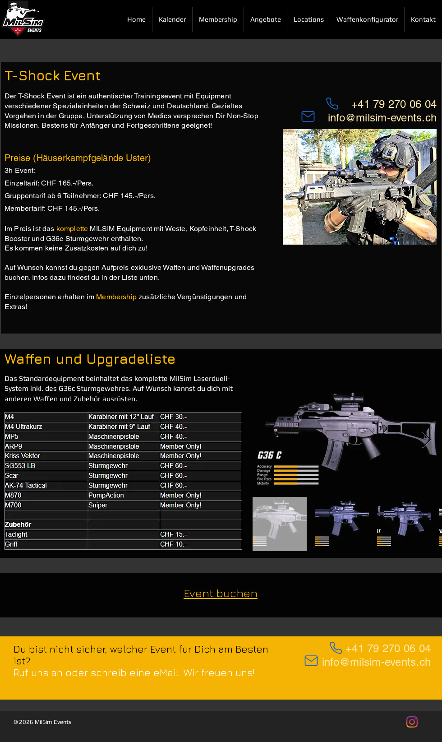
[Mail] (308, 116)
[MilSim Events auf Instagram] (412, 722)
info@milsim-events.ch (382, 117)
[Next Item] (426, 440)
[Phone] (336, 648)
